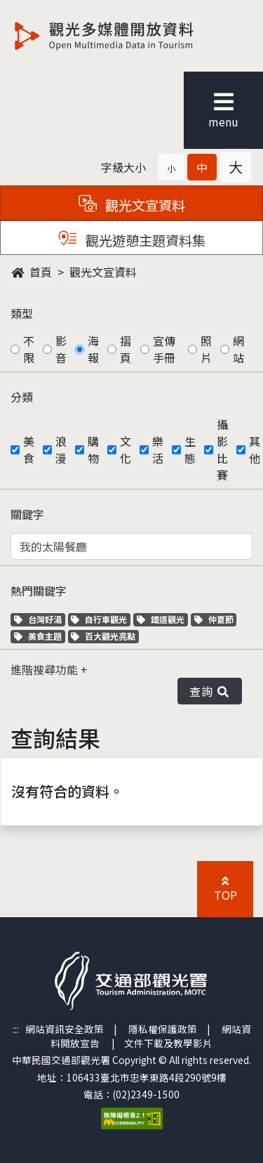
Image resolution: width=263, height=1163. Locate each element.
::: (16, 1029)
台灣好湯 (39, 619)
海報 (93, 349)
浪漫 (61, 449)
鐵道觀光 (162, 619)
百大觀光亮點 (103, 636)
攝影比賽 (222, 449)
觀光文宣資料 (103, 271)
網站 (238, 349)
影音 (61, 349)
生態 (190, 449)
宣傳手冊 (164, 349)
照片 (206, 349)
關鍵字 (27, 514)
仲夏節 (215, 619)
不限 (28, 349)
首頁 (31, 271)
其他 (254, 449)
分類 (22, 396)
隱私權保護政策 (162, 1029)
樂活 (157, 449)
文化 (125, 449)
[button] (171, 167)
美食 (28, 449)
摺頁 (125, 349)
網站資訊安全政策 (64, 1029)
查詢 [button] (209, 691)
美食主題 (39, 636)
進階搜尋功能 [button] (46, 669)
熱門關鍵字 (39, 590)
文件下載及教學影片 (168, 1043)
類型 (22, 313)
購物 (93, 449)
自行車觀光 (99, 619)
